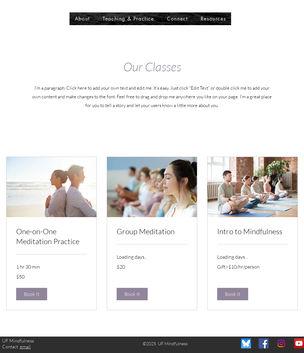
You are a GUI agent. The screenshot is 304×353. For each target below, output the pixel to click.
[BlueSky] (246, 343)
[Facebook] (264, 343)
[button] (31, 294)
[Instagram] (281, 343)
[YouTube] (299, 343)
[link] (51, 237)
